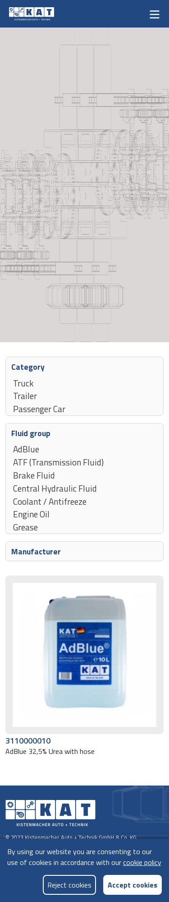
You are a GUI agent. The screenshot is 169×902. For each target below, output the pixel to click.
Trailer (25, 395)
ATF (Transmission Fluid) (58, 462)
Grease (25, 527)
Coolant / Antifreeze (50, 501)
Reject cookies (69, 885)
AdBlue (26, 449)
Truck (23, 383)
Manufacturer (36, 551)
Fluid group (30, 432)
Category (28, 366)
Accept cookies (132, 884)
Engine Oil (31, 514)
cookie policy (142, 862)
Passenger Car (39, 408)
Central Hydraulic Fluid (55, 488)
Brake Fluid (34, 475)
